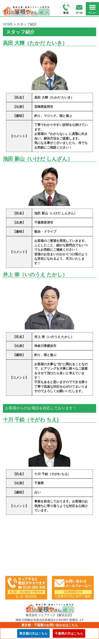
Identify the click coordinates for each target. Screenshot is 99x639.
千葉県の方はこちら (69, 633)
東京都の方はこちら (33, 633)
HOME (8, 24)
